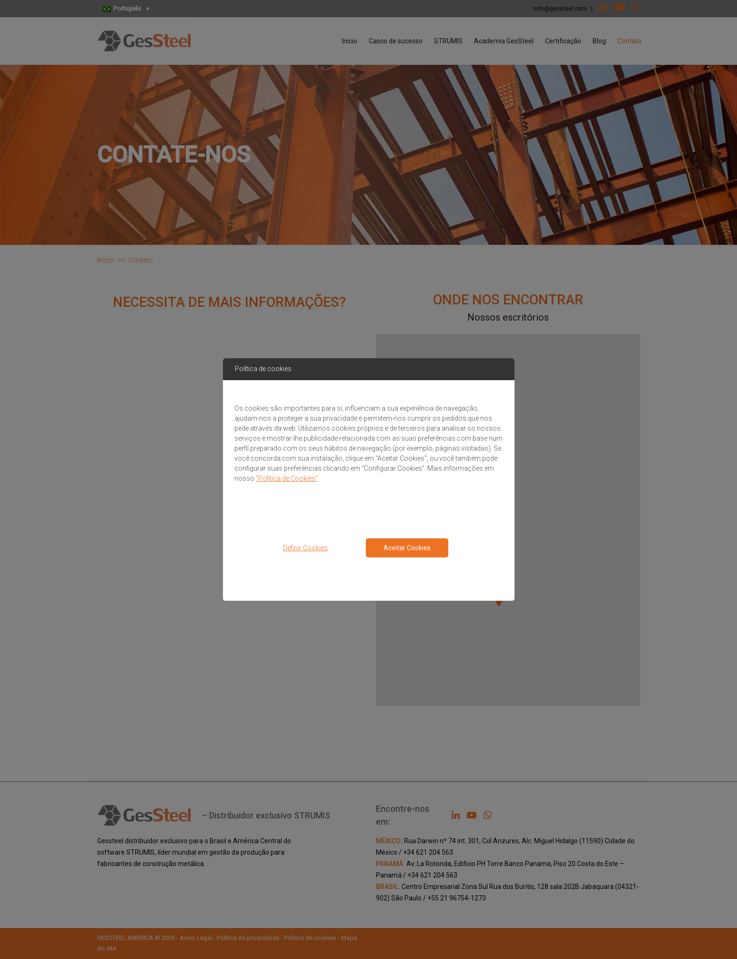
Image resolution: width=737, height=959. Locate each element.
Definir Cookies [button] (305, 548)
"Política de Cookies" (287, 478)
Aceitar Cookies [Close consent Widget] (407, 548)
